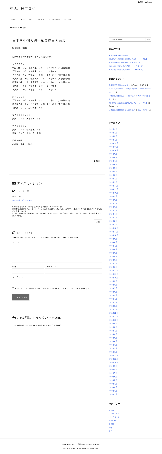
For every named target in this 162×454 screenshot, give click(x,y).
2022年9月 (113, 281)
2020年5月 (113, 380)
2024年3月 (113, 217)
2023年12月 (113, 228)
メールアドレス (51, 267)
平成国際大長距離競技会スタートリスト (124, 63)
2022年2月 (113, 306)
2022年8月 (113, 285)
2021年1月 (113, 352)
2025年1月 (113, 182)
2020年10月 (113, 362)
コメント (15, 242)
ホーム (14, 28)
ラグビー (112, 421)
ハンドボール (114, 417)
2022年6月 (113, 292)
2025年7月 (113, 161)
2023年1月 (113, 267)
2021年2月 (113, 348)
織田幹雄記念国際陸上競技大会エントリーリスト (128, 59)
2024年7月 (113, 203)
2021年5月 (113, 338)
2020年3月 (113, 387)
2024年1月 (113, 225)
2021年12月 (113, 313)
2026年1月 (113, 140)
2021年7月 (113, 331)
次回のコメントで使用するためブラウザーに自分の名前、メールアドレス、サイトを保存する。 (53, 288)
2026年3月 (113, 133)
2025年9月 (113, 154)
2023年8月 (113, 242)
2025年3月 (113, 175)
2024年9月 (113, 196)
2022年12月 (113, 270)
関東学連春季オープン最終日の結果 (123, 89)
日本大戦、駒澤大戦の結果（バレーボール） (126, 70)
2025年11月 (113, 147)
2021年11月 (113, 316)
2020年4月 (113, 384)
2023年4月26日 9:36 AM (22, 200)
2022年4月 (113, 299)
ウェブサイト (17, 277)
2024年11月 (113, 189)
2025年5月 (113, 168)
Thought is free (93, 448)
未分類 (111, 424)
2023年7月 (113, 246)
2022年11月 (113, 274)
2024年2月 (113, 221)
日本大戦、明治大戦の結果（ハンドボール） (126, 66)
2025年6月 (113, 164)
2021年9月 (113, 324)
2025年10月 (113, 150)
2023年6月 (113, 249)
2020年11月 (113, 359)
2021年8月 (113, 327)
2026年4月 (113, 129)
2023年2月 (113, 263)
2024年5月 (113, 210)
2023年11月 (113, 232)
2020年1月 (113, 394)
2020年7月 (113, 373)
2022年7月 (113, 288)
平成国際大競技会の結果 (118, 55)
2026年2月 (113, 136)
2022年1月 (113, 309)
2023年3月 (113, 260)
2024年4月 (113, 214)
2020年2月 (113, 391)
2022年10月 (113, 278)
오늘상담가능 (143, 110)
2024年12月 (113, 186)
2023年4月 (113, 256)
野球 (110, 428)
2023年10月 (113, 235)
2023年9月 (113, 239)
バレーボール (114, 413)
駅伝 (24, 28)
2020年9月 (113, 366)
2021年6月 (113, 334)
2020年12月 (113, 355)
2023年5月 (113, 253)
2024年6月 (113, 207)
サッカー (112, 410)
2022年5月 (113, 295)
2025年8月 (113, 157)
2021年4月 (113, 341)
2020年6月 (113, 377)
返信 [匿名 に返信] (98, 222)
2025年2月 (113, 179)
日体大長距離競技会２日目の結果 (122, 96)
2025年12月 (113, 143)
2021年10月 (113, 320)
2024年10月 (113, 193)
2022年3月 (113, 302)
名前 (14, 267)
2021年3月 (113, 345)
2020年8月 (113, 370)
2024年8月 (113, 200)
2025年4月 (113, 171)
